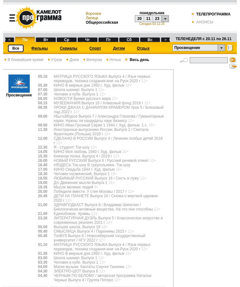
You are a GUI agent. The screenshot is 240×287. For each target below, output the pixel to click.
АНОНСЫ (202, 22)
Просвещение (19, 93)
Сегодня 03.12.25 (152, 24)
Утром (54, 60)
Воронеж (93, 13)
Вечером (92, 60)
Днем (72, 60)
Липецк (92, 18)
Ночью (113, 60)
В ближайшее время (23, 60)
